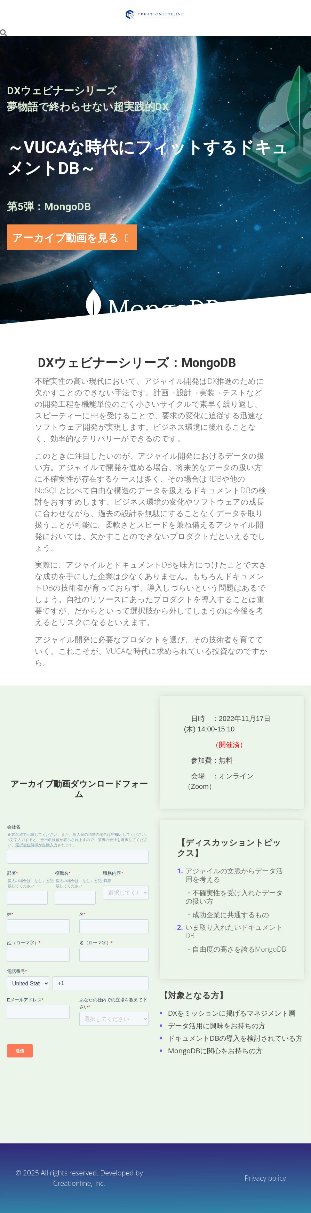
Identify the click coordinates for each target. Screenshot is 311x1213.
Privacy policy (266, 1178)
